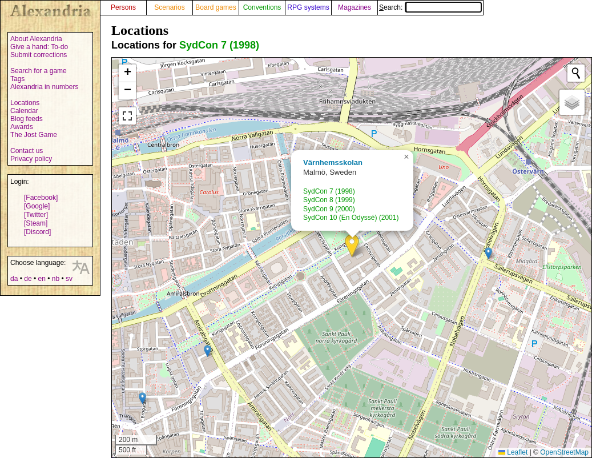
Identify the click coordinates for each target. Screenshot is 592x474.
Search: (430, 7)
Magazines (354, 7)
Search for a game (38, 71)
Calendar (24, 111)
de (27, 279)
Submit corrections (38, 55)
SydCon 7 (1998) (219, 45)
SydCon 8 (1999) (329, 200)
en (41, 279)
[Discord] (37, 232)
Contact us (26, 151)
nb (55, 279)
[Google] (37, 206)
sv (69, 279)
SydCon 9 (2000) (329, 209)
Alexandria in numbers (44, 87)
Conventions (262, 7)
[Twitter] (36, 215)
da (14, 279)
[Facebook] (41, 198)
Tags (17, 79)
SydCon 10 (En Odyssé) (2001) (350, 218)
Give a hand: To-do (39, 47)
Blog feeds (26, 119)
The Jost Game (33, 135)
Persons (123, 7)
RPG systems (308, 7)
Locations (24, 103)
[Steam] (35, 223)
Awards (21, 127)
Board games (215, 7)
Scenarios (169, 7)
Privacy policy (31, 159)
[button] (352, 246)
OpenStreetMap (564, 452)
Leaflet (512, 452)
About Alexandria (36, 39)
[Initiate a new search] (576, 73)
